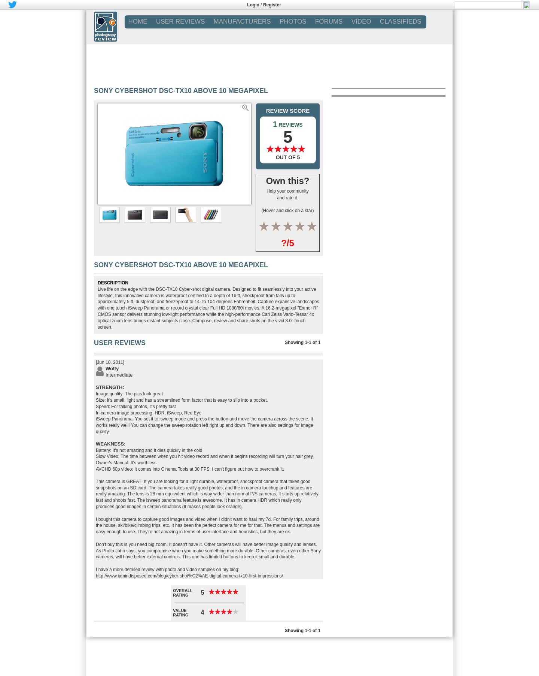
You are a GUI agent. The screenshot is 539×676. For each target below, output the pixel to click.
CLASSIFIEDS (400, 21)
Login (253, 4)
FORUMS (329, 21)
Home (137, 21)
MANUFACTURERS (242, 21)
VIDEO (361, 21)
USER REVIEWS (180, 21)
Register (272, 4)
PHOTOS (293, 21)
